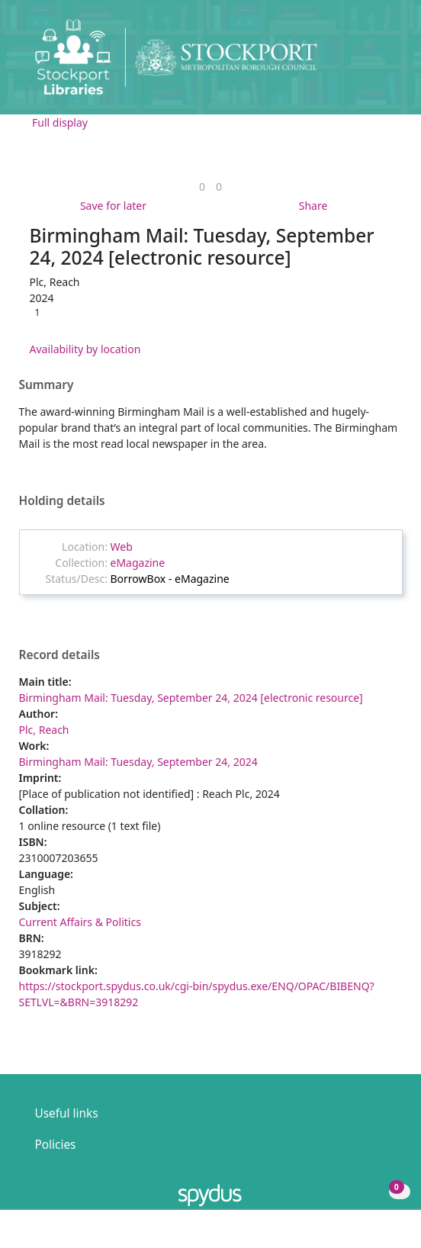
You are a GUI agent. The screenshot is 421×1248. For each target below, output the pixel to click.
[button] (367, 63)
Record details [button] (59, 655)
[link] (202, 186)
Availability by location (85, 349)
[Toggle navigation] (386, 63)
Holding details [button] (62, 501)
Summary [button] (46, 385)
